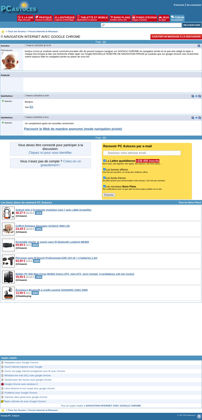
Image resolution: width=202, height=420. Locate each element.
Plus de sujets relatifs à (101, 405)
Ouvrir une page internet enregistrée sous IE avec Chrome (34, 371)
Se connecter (194, 5)
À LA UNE (25, 18)
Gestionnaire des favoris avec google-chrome (28, 379)
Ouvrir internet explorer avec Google (23, 366)
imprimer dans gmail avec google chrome (25, 397)
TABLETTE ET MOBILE (92, 18)
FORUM (177, 18)
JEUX (164, 18)
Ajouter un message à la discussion (176, 36)
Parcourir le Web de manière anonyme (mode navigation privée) (73, 129)
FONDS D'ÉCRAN (144, 18)
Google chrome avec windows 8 (21, 384)
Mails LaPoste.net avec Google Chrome (25, 401)
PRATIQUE (44, 18)
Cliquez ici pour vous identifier (50, 152)
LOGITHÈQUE (65, 18)
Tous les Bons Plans (189, 202)
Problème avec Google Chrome (20, 392)
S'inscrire (179, 5)
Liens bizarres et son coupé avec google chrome (29, 388)
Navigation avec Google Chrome (21, 362)
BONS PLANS (120, 18)
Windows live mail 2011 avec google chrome (27, 375)
